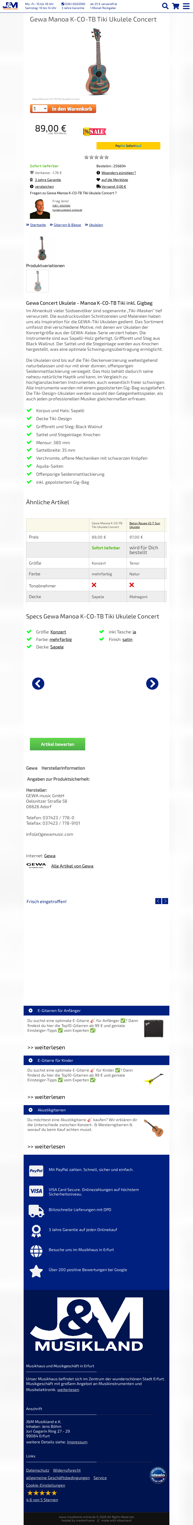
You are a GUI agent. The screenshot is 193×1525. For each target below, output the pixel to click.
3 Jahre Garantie (45, 180)
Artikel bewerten (57, 744)
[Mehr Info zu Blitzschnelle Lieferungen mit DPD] (96, 1212)
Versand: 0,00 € (111, 186)
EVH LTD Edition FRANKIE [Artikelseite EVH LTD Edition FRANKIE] (61, 985)
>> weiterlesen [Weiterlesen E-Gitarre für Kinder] (46, 1096)
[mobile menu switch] (186, 5)
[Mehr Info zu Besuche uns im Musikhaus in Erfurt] (96, 1252)
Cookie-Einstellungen (45, 1485)
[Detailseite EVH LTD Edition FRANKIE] (61, 948)
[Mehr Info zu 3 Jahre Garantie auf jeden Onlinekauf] (96, 1232)
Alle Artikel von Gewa (72, 866)
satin (127, 639)
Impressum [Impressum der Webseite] (77, 1441)
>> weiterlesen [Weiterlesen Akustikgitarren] (46, 1146)
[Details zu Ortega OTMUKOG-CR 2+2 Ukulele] (120, 683)
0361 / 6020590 (61, 205)
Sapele (57, 646)
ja (134, 631)
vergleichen (42, 186)
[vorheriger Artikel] (38, 683)
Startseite (38, 225)
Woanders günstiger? (116, 173)
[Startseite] (10, 6)
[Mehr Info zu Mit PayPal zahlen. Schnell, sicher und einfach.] (96, 1172)
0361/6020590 (73, 4)
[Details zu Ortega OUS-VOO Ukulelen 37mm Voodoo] (51, 683)
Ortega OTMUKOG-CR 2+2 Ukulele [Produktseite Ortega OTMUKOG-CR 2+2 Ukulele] (120, 724)
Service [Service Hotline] (100, 1477)
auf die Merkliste (112, 180)
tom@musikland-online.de (67, 210)
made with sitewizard (116, 1520)
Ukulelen (96, 225)
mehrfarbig (61, 639)
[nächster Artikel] (152, 683)
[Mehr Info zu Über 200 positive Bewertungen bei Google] (96, 1272)
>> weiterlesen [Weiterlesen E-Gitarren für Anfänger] (46, 1047)
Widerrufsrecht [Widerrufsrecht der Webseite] (67, 1470)
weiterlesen (68, 1389)
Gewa (50, 855)
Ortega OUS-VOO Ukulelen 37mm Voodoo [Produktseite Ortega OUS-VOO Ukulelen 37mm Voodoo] (51, 724)
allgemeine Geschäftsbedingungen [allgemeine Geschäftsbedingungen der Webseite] (58, 1477)
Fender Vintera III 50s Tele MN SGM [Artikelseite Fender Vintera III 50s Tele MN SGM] (131, 985)
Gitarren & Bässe (67, 225)
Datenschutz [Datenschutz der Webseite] (37, 1470)
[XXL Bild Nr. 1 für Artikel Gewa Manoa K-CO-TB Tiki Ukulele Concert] (42, 248)
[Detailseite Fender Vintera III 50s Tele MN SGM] (131, 948)
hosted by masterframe (78, 1520)
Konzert (58, 631)
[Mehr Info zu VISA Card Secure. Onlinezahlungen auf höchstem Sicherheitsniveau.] (96, 1192)
